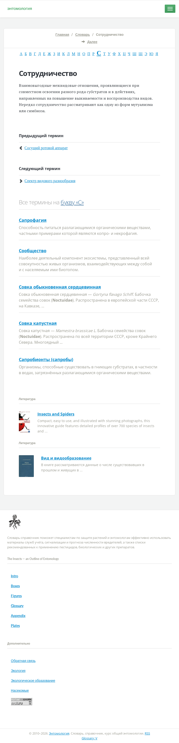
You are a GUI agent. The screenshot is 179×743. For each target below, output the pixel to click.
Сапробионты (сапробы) (46, 359)
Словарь (82, 34)
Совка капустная (38, 323)
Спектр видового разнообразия (50, 181)
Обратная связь (23, 661)
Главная (62, 34)
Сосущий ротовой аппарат (46, 148)
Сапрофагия (33, 220)
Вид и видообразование (66, 458)
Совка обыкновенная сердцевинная (60, 287)
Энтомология (19, 9)
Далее (92, 42)
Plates (15, 626)
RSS (147, 733)
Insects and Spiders (55, 414)
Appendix (18, 616)
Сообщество (32, 250)
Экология (18, 671)
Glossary (17, 606)
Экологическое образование (33, 680)
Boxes (15, 586)
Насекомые (20, 690)
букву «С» (72, 202)
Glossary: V (89, 738)
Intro (14, 576)
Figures (16, 596)
